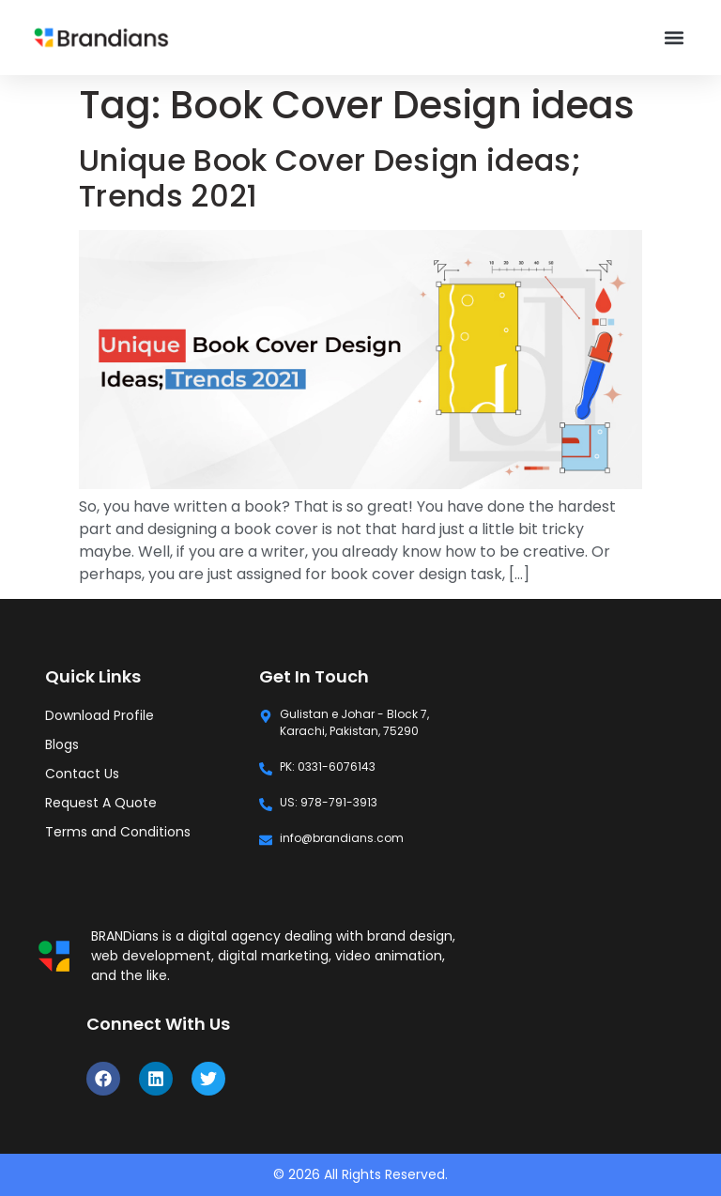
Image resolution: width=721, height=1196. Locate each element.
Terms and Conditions (118, 831)
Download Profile (99, 715)
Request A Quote (101, 802)
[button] (674, 38)
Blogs (62, 744)
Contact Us (82, 773)
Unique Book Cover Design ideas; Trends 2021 (330, 178)
